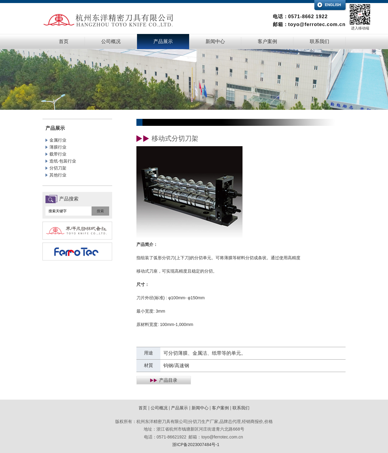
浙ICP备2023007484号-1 (195, 444)
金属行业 (57, 140)
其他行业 (57, 175)
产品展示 (163, 41)
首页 (64, 41)
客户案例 (267, 41)
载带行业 (57, 154)
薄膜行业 (57, 147)
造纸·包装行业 (62, 161)
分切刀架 (57, 168)
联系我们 (319, 41)
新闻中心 (215, 41)
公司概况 (111, 41)
